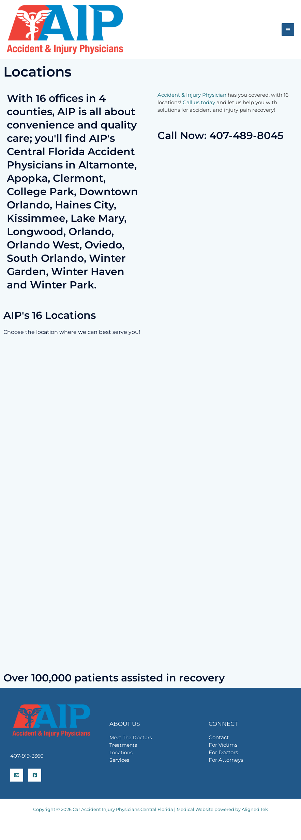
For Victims (223, 745)
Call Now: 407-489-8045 (220, 135)
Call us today (199, 102)
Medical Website (195, 809)
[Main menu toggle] (288, 29)
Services (119, 760)
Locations (121, 752)
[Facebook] (34, 775)
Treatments (123, 745)
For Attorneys (226, 760)
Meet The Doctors (130, 737)
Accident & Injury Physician (191, 95)
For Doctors (223, 752)
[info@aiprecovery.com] (16, 775)
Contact (219, 737)
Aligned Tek (255, 809)
